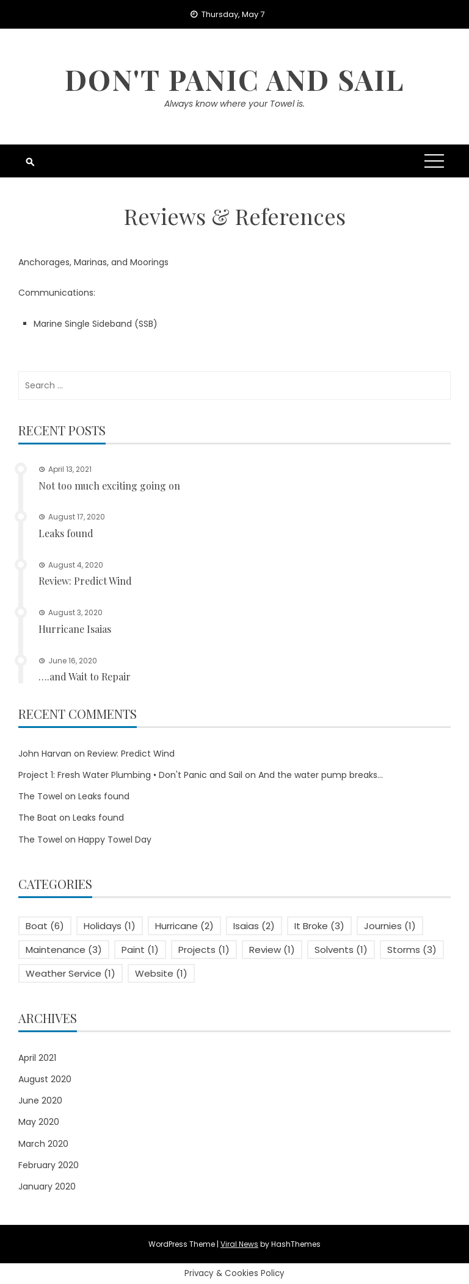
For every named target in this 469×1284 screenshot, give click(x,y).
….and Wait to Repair (84, 676)
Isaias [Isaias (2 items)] (254, 925)
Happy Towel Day (114, 839)
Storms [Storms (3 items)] (412, 949)
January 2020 (47, 1186)
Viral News (239, 1244)
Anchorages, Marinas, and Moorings (93, 262)
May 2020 (38, 1122)
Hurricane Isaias (74, 628)
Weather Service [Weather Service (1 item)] (70, 973)
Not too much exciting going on (109, 485)
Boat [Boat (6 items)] (45, 925)
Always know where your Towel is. (234, 104)
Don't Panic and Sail (234, 79)
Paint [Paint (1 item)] (140, 949)
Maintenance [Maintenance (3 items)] (64, 949)
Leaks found (65, 533)
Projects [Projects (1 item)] (204, 949)
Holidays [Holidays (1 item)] (110, 925)
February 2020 (48, 1165)
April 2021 (37, 1058)
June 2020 (40, 1100)
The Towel (40, 796)
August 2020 (44, 1079)
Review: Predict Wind (85, 580)
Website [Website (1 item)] (161, 973)
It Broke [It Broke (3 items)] (319, 925)
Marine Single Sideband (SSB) (96, 324)
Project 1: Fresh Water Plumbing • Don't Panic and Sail (130, 775)
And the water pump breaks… (320, 775)
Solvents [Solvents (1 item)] (341, 949)
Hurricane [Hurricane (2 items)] (184, 925)
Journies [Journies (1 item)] (390, 925)
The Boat (37, 817)
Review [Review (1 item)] (272, 949)
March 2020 (43, 1144)
